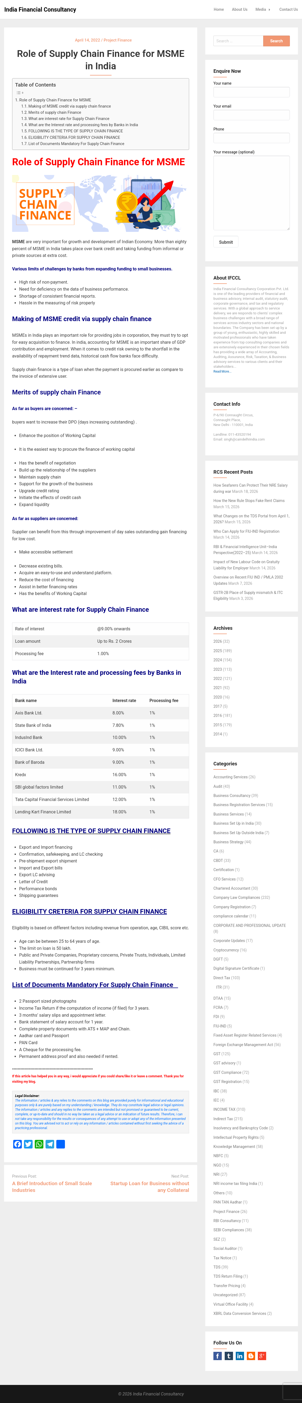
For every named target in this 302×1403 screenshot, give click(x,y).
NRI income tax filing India (235, 1183)
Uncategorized (225, 1295)
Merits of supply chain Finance (55, 112)
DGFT (218, 959)
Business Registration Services (239, 805)
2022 (217, 678)
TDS (216, 1267)
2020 (217, 697)
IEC (216, 1100)
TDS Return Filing (227, 1276)
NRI (216, 1174)
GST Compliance (227, 1072)
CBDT (218, 860)
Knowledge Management (234, 1146)
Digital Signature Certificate (236, 968)
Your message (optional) (251, 190)
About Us (240, 9)
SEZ (216, 1239)
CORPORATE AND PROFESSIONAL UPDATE (249, 925)
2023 (217, 669)
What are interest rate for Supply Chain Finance (69, 118)
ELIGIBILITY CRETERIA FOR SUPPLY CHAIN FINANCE (74, 137)
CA (215, 851)
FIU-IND (219, 1026)
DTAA (218, 998)
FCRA (218, 1007)
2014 (217, 734)
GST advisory (224, 1063)
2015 (217, 725)
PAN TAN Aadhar (227, 1202)
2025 (217, 651)
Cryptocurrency (226, 950)
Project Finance (226, 1211)
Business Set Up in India (233, 823)
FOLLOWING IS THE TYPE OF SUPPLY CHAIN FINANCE (76, 131)
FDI (216, 1017)
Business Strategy (228, 842)
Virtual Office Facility (230, 1304)
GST (216, 1054)
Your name (251, 89)
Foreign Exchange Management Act (243, 1045)
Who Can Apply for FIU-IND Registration (246, 531)
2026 (217, 641)
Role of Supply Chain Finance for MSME (55, 100)
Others (218, 1193)
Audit (217, 786)
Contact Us (288, 9)
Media (264, 9)
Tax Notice (222, 1258)
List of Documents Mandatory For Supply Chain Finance (78, 144)
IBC (216, 1091)
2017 (217, 706)
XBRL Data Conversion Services (239, 1313)
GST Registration (227, 1081)
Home (219, 9)
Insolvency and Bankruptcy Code (240, 1128)
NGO (217, 1165)
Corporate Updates (229, 940)
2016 (217, 715)
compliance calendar (230, 916)
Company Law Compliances (236, 897)
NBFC (218, 1156)
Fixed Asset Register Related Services (244, 1035)
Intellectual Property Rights (236, 1137)
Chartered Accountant (231, 888)
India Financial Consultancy (40, 9)
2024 (217, 660)
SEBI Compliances (228, 1230)
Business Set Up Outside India (238, 833)
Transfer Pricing (226, 1286)
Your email (251, 112)
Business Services (228, 814)
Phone (251, 135)
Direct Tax (221, 978)
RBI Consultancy (227, 1221)
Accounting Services (230, 777)
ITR (219, 987)
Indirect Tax (223, 1119)
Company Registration (232, 907)
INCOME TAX (224, 1109)
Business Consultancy (231, 795)
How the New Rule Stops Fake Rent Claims (248, 500)
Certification (223, 870)
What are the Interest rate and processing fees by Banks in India (84, 125)
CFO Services (224, 879)
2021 (217, 688)
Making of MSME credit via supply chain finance (70, 106)
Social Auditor (225, 1248)
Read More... (222, 371)
